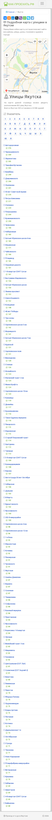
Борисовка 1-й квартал (14, 630)
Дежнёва (8, 404)
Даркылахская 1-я (12, 730)
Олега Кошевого (11, 298)
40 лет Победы (10, 311)
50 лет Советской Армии (14, 192)
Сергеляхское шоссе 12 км (15, 531)
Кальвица (8, 398)
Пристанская (9, 617)
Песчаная (8, 717)
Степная (7, 364)
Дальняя (8, 491)
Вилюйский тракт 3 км (13, 644)
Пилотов (8, 690)
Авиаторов (9, 790)
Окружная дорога (12, 265)
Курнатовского (10, 504)
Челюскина (9, 225)
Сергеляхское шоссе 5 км (15, 325)
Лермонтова (9, 158)
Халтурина (8, 444)
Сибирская (8, 484)
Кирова (7, 471)
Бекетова (8, 677)
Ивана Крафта (10, 384)
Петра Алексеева (11, 198)
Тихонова (8, 750)
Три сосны (8, 318)
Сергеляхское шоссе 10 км (15, 391)
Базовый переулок (12, 610)
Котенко (8, 723)
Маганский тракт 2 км (13, 378)
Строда (7, 743)
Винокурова (9, 358)
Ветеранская (9, 770)
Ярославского (10, 511)
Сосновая (8, 590)
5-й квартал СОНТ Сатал (14, 458)
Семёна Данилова (12, 577)
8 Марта (7, 497)
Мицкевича (9, 650)
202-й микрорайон (12, 517)
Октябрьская (10, 737)
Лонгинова (8, 185)
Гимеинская (9, 683)
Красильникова (10, 411)
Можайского (9, 371)
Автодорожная (11, 145)
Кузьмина (8, 776)
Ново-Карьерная (11, 757)
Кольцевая (8, 305)
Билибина (8, 172)
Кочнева (7, 551)
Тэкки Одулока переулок (14, 418)
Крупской (8, 345)
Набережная (9, 232)
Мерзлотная (9, 544)
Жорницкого (9, 331)
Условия (45, 91)
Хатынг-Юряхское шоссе (15, 285)
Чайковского (9, 252)
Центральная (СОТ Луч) (14, 664)
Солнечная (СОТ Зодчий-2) (15, 670)
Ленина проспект (11, 291)
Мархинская (9, 431)
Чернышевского (11, 152)
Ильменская (9, 245)
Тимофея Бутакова (12, 165)
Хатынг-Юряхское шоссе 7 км (17, 338)
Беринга (7, 584)
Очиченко (8, 205)
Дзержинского (10, 178)
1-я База (7, 537)
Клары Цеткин (10, 710)
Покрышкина (10, 212)
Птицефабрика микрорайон (16, 763)
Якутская (8, 570)
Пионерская (9, 557)
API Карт (25, 91)
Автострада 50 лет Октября (16, 477)
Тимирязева (9, 597)
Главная (11, 12)
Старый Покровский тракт (15, 438)
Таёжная (8, 451)
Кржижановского (11, 218)
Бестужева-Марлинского (14, 278)
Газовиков (8, 657)
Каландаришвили (11, 464)
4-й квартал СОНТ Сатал (14, 796)
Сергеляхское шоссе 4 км (15, 524)
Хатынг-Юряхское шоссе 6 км (17, 238)
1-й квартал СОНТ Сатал (14, 271)
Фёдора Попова (11, 697)
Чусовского (9, 564)
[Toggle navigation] (42, 3)
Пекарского (9, 424)
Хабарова (8, 783)
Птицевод (8, 258)
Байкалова (8, 803)
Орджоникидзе (11, 703)
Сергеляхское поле (12, 351)
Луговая (7, 637)
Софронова (9, 604)
